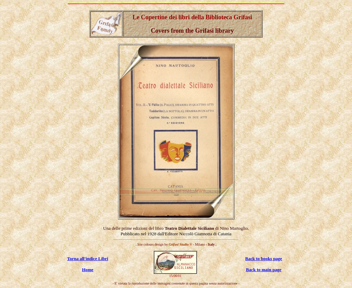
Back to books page (263, 258)
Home (87, 269)
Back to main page (264, 269)
